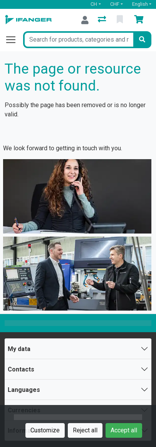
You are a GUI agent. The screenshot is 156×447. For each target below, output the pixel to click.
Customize (45, 430)
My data (19, 349)
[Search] (142, 39)
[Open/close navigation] (14, 40)
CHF (114, 4)
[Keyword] (78, 39)
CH (94, 4)
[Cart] (140, 20)
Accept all (124, 430)
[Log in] (85, 20)
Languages (24, 389)
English (140, 4)
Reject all (85, 430)
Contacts (21, 369)
